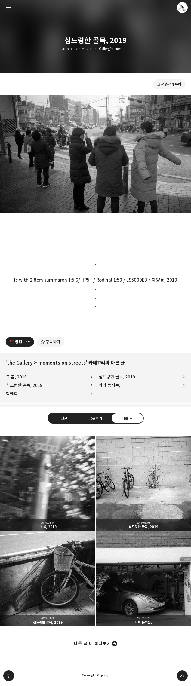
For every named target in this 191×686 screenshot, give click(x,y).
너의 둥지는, (109, 385)
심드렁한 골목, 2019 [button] (143, 483)
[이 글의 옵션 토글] (29, 342)
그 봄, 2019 (16, 377)
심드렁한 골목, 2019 (117, 377)
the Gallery (20, 363)
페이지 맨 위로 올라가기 (182, 676)
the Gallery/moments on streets (112, 49)
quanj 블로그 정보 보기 (182, 7)
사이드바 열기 (9, 7)
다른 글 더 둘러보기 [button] (92, 643)
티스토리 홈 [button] (9, 676)
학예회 (12, 394)
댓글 (63, 418)
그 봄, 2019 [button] (47, 483)
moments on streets (62, 363)
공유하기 (95, 418)
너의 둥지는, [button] (143, 578)
